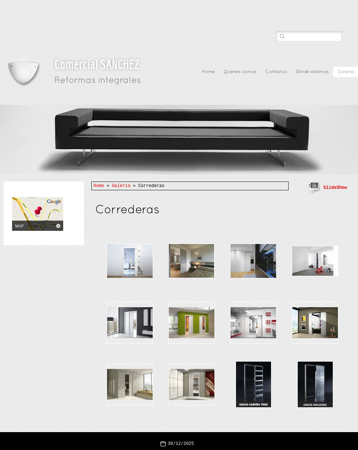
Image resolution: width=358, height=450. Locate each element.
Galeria (346, 72)
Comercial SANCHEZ (96, 64)
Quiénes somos (240, 72)
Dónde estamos (312, 72)
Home (208, 72)
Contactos (276, 72)
